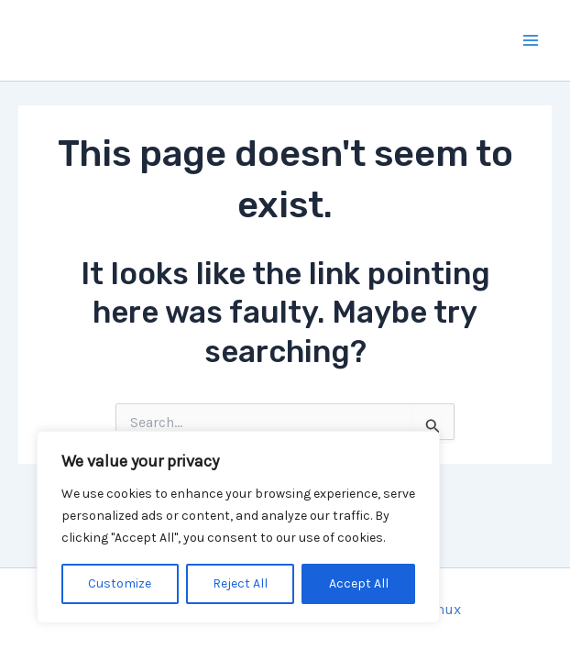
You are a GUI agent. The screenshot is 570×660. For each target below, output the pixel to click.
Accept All (359, 583)
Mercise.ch (128, 40)
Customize (119, 583)
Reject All (240, 583)
